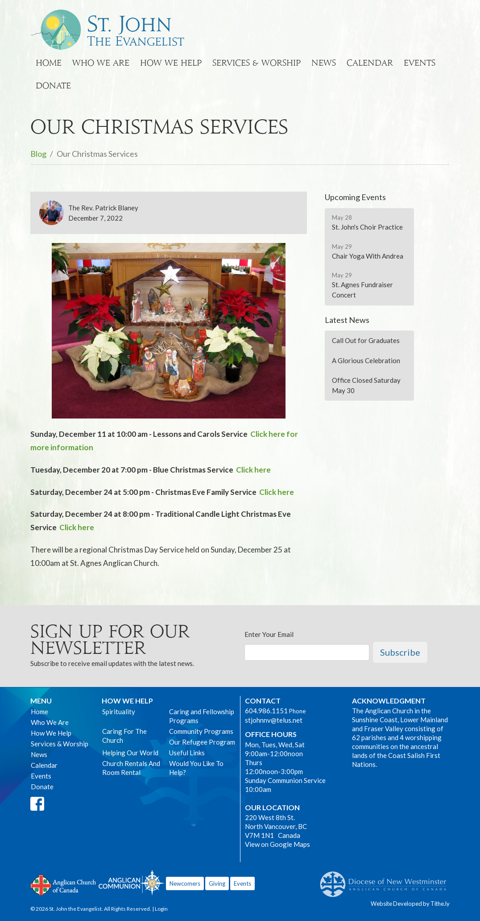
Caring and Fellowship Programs (201, 715)
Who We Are (100, 62)
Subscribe (400, 652)
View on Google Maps (277, 844)
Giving (217, 883)
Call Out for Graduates (366, 340)
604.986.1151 (266, 711)
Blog (38, 154)
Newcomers (185, 883)
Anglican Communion (131, 882)
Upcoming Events (355, 197)
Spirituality (118, 711)
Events (419, 62)
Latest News (347, 320)
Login (161, 908)
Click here (253, 469)
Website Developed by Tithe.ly (410, 903)
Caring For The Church (124, 735)
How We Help (171, 62)
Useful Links (187, 753)
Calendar (370, 62)
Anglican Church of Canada (63, 884)
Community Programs (201, 731)
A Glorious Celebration (366, 360)
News (323, 62)
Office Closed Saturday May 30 (366, 385)
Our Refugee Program (202, 742)
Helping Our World (130, 753)
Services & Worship (256, 62)
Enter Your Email (269, 634)
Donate (53, 85)
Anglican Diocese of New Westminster (386, 880)
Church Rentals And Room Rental (131, 767)
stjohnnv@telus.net (273, 720)
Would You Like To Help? (196, 767)
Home (49, 62)
